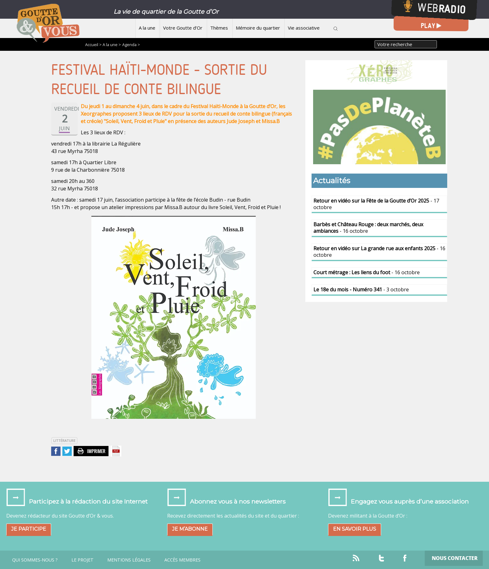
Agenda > (131, 44)
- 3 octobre (361, 289)
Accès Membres (182, 560)
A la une (147, 28)
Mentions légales (129, 560)
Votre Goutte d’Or (182, 28)
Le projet (82, 560)
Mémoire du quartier (258, 28)
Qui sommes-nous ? (35, 560)
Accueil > (94, 44)
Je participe (28, 529)
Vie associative (304, 28)
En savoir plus (354, 529)
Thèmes (219, 28)
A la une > (112, 44)
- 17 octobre (376, 204)
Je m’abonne (190, 529)
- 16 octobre (368, 227)
